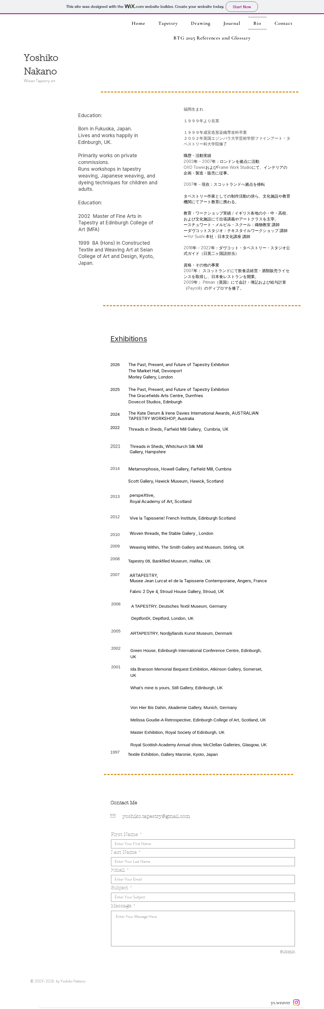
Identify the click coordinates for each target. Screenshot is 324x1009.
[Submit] (275, 952)
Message (121, 905)
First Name (124, 834)
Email (118, 870)
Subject (119, 887)
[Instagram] (296, 1002)
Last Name (124, 852)
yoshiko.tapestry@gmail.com (156, 816)
